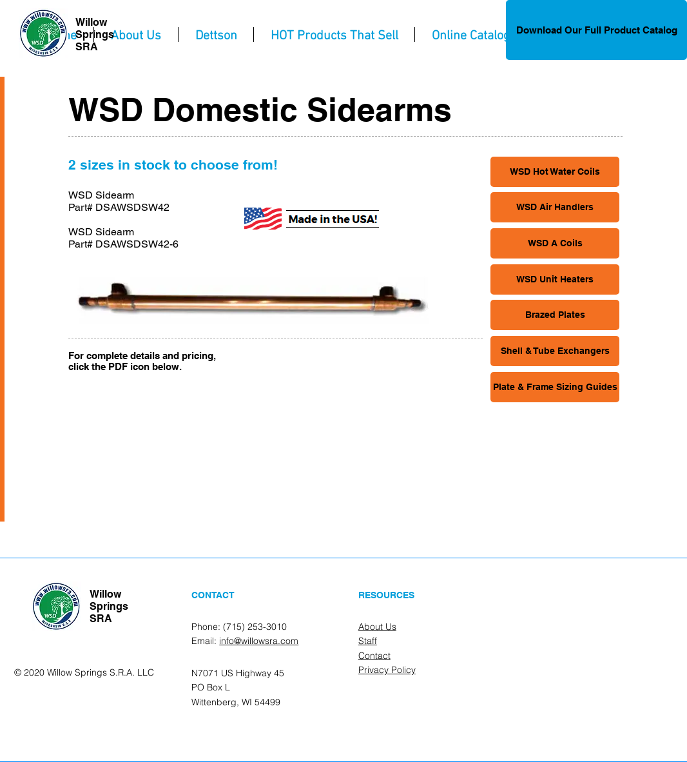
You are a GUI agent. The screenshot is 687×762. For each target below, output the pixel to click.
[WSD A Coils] (554, 243)
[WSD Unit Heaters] (554, 279)
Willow (91, 22)
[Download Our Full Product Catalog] (596, 30)
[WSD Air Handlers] (554, 207)
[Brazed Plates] (554, 315)
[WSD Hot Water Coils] (554, 172)
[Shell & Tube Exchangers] (554, 351)
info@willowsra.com (258, 641)
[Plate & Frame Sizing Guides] (554, 387)
